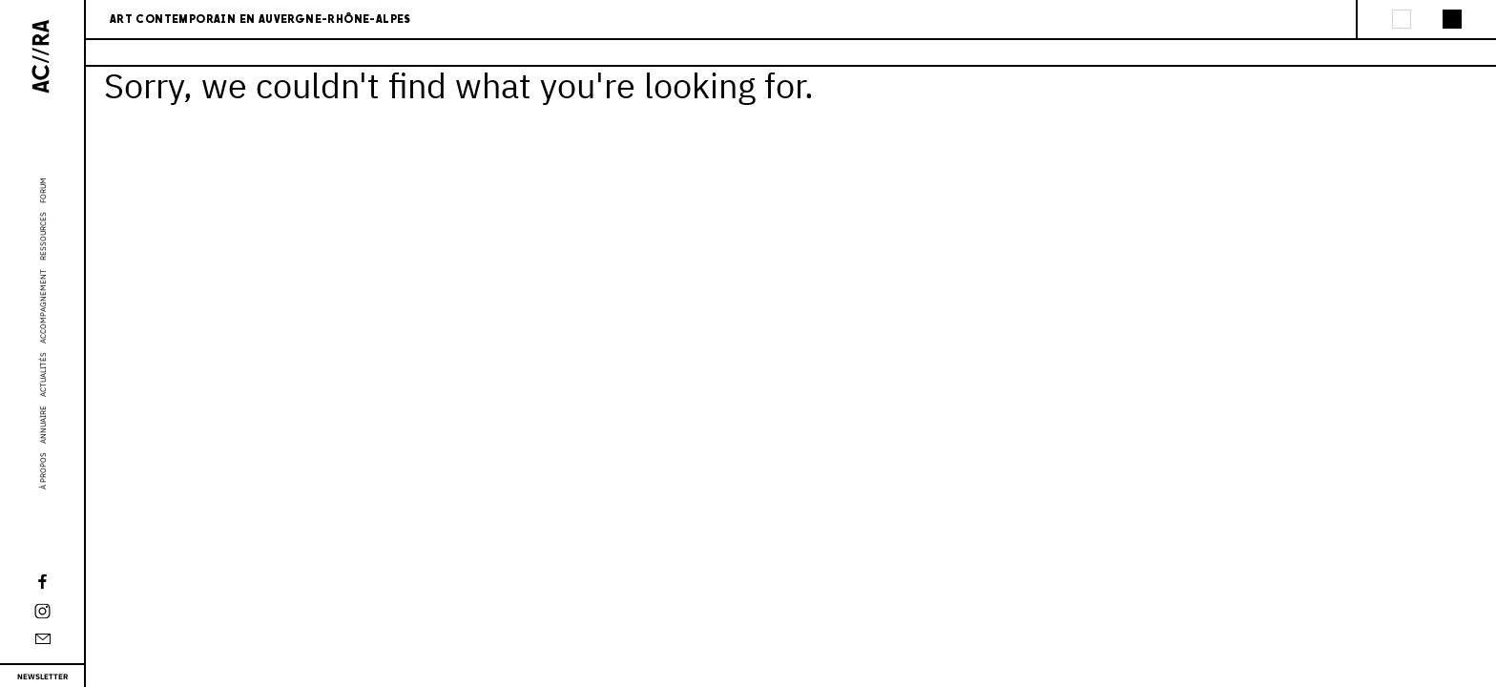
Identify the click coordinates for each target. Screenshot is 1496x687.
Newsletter (42, 676)
